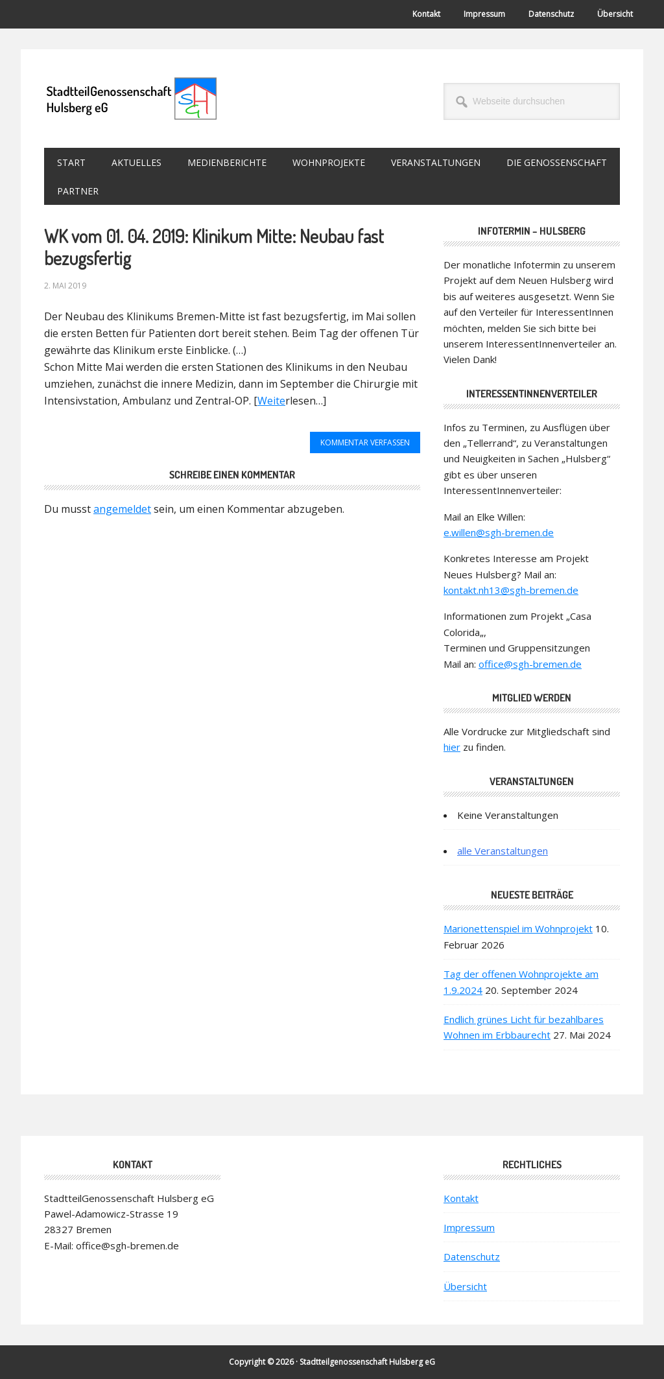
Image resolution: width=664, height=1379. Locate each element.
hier (452, 746)
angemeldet (122, 509)
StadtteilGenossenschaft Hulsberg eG (131, 98)
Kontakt (461, 1198)
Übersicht (465, 1286)
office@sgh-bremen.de (530, 663)
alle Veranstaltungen (502, 850)
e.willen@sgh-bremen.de (499, 532)
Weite (271, 401)
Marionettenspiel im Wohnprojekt (518, 928)
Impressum (469, 1227)
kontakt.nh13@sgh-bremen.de (511, 589)
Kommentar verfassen (365, 442)
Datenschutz (472, 1256)
